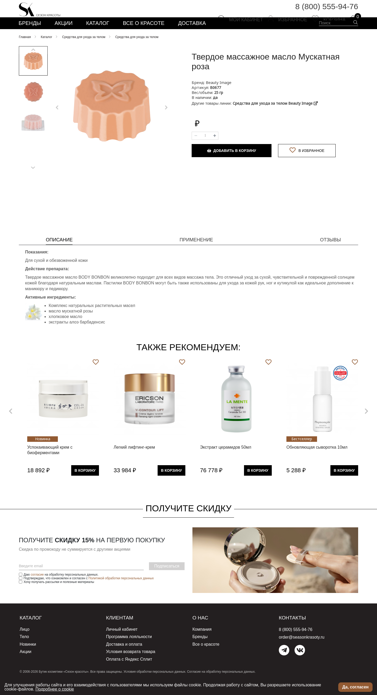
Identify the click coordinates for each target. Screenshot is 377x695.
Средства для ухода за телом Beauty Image (275, 117)
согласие (37, 589)
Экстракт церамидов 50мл (225, 461)
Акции (25, 664)
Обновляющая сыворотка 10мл (316, 461)
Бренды (200, 650)
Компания (202, 643)
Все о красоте (205, 657)
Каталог (33, 632)
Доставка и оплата (124, 657)
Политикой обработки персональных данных (121, 593)
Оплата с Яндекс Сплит (129, 671)
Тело (24, 650)
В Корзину (85, 485)
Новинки (28, 657)
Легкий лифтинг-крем (134, 461)
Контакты (296, 632)
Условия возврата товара (130, 664)
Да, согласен (355, 687)
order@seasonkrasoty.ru (301, 651)
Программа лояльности (129, 650)
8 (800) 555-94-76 (326, 10)
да (215, 111)
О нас (202, 632)
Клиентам (123, 632)
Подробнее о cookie (54, 689)
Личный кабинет (121, 643)
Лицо (24, 643)
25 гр (218, 106)
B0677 (215, 101)
